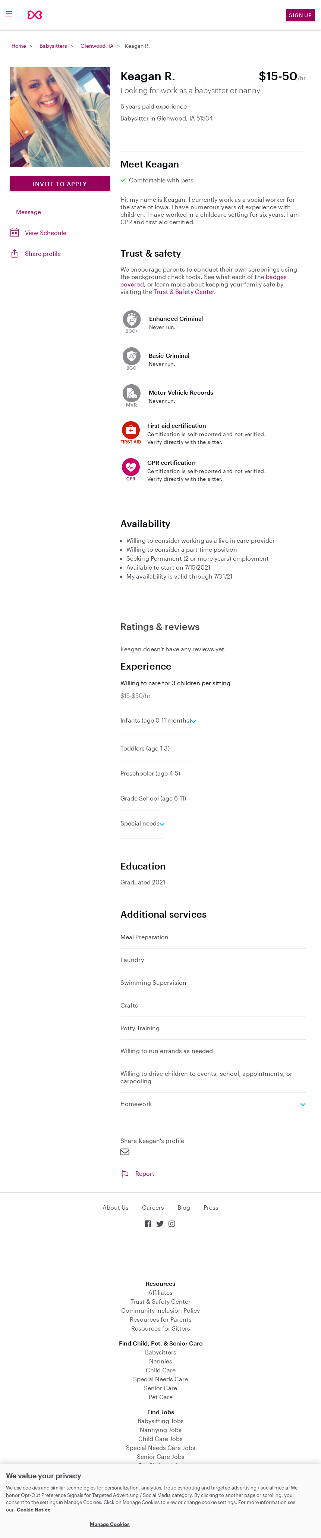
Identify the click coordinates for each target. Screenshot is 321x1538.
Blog (183, 1207)
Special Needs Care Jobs (160, 1447)
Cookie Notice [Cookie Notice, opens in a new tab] (34, 1510)
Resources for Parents (161, 1319)
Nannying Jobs (161, 1429)
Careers (153, 1207)
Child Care (161, 1369)
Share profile (43, 253)
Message (28, 211)
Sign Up (300, 15)
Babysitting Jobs (161, 1420)
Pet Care (161, 1396)
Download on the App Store (160, 1254)
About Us (116, 1207)
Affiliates (160, 1292)
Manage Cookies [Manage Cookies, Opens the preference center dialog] (110, 1524)
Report (137, 1173)
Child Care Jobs (160, 1438)
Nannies (160, 1361)
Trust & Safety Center (184, 291)
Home (19, 46)
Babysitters (53, 46)
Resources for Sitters (160, 1328)
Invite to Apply (60, 183)
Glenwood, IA (97, 46)
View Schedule (45, 232)
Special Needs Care (160, 1378)
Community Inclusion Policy (160, 1310)
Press (211, 1207)
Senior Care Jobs (161, 1456)
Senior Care (160, 1387)
